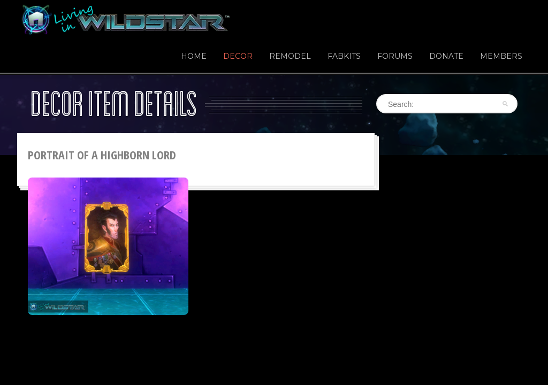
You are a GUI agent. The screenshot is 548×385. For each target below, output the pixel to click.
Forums (395, 56)
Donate (446, 56)
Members (501, 56)
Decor (238, 56)
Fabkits (344, 56)
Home (194, 56)
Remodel (290, 56)
